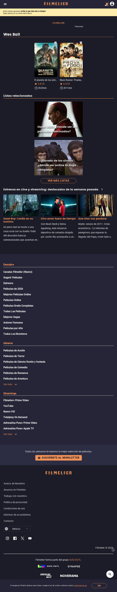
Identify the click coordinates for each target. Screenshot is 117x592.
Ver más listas (58, 180)
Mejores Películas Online (17, 294)
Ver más (10, 384)
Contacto (9, 521)
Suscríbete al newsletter (58, 457)
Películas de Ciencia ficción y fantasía (24, 361)
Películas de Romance (15, 373)
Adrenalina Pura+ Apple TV (18, 428)
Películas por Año (13, 328)
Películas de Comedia (15, 367)
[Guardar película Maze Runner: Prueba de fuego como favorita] (81, 42)
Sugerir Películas (12, 277)
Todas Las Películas (14, 311)
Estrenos (8, 283)
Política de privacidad (15, 502)
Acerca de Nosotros (14, 483)
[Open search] (110, 574)
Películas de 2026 (13, 288)
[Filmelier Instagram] (7, 539)
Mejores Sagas (11, 317)
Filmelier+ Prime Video (16, 400)
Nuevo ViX (9, 411)
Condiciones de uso (80, 586)
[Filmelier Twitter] (22, 539)
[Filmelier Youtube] (30, 539)
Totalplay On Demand (15, 417)
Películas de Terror (14, 356)
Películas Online (12, 300)
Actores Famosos (13, 322)
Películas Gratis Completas (18, 305)
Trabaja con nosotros (15, 496)
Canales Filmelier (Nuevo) (17, 271)
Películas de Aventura (15, 378)
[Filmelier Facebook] (15, 539)
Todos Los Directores (15, 333)
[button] (27, 529)
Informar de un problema (17, 514)
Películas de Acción (14, 350)
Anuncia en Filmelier (15, 489)
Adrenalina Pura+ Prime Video (20, 422)
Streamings (9, 393)
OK (99, 585)
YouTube (8, 406)
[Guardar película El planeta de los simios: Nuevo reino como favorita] (55, 42)
